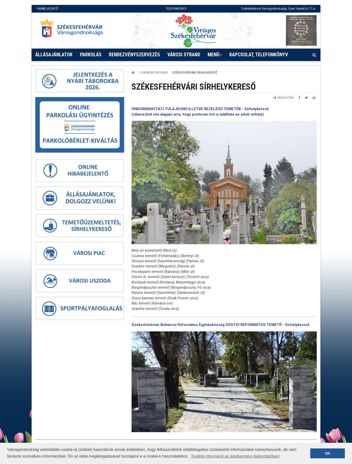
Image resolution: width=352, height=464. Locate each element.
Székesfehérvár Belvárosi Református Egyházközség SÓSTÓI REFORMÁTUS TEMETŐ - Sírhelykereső (220, 325)
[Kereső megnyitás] (314, 55)
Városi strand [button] (183, 55)
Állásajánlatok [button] (54, 55)
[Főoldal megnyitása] (73, 30)
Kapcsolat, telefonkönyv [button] (258, 55)
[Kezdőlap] (133, 72)
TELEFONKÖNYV (176, 8)
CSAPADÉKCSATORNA (153, 72)
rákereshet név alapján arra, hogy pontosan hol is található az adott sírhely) (198, 114)
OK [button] (327, 453)
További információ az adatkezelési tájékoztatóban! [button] (235, 456)
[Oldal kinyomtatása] (314, 98)
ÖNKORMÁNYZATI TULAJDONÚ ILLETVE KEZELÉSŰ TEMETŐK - (188, 109)
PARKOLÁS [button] (90, 55)
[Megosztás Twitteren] (306, 98)
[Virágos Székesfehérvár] (193, 30)
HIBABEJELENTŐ (47, 8)
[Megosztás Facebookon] (299, 98)
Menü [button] (215, 56)
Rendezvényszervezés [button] (134, 55)
